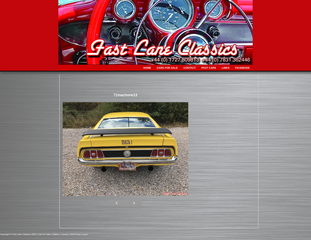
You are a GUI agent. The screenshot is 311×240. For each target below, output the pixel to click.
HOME (147, 67)
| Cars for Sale (44, 234)
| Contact (64, 234)
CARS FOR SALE (167, 67)
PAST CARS (209, 67)
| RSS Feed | (75, 234)
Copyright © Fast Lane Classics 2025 (18, 234)
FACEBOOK (242, 67)
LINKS (225, 67)
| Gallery (55, 234)
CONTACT (189, 67)
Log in (85, 234)
